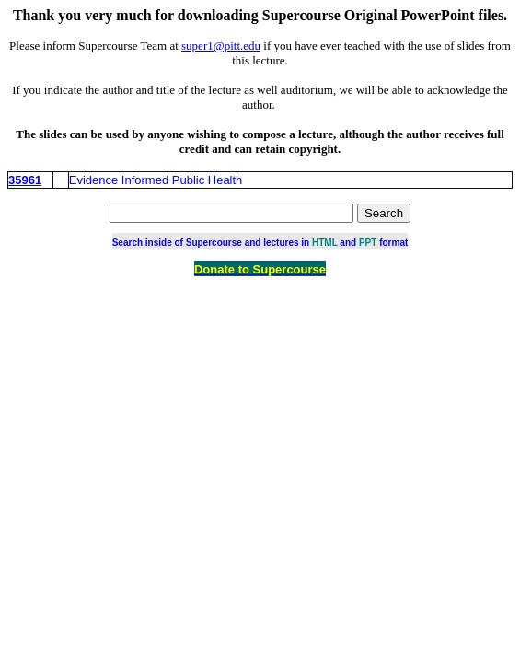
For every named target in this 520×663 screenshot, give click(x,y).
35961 (24, 180)
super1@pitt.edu (220, 45)
